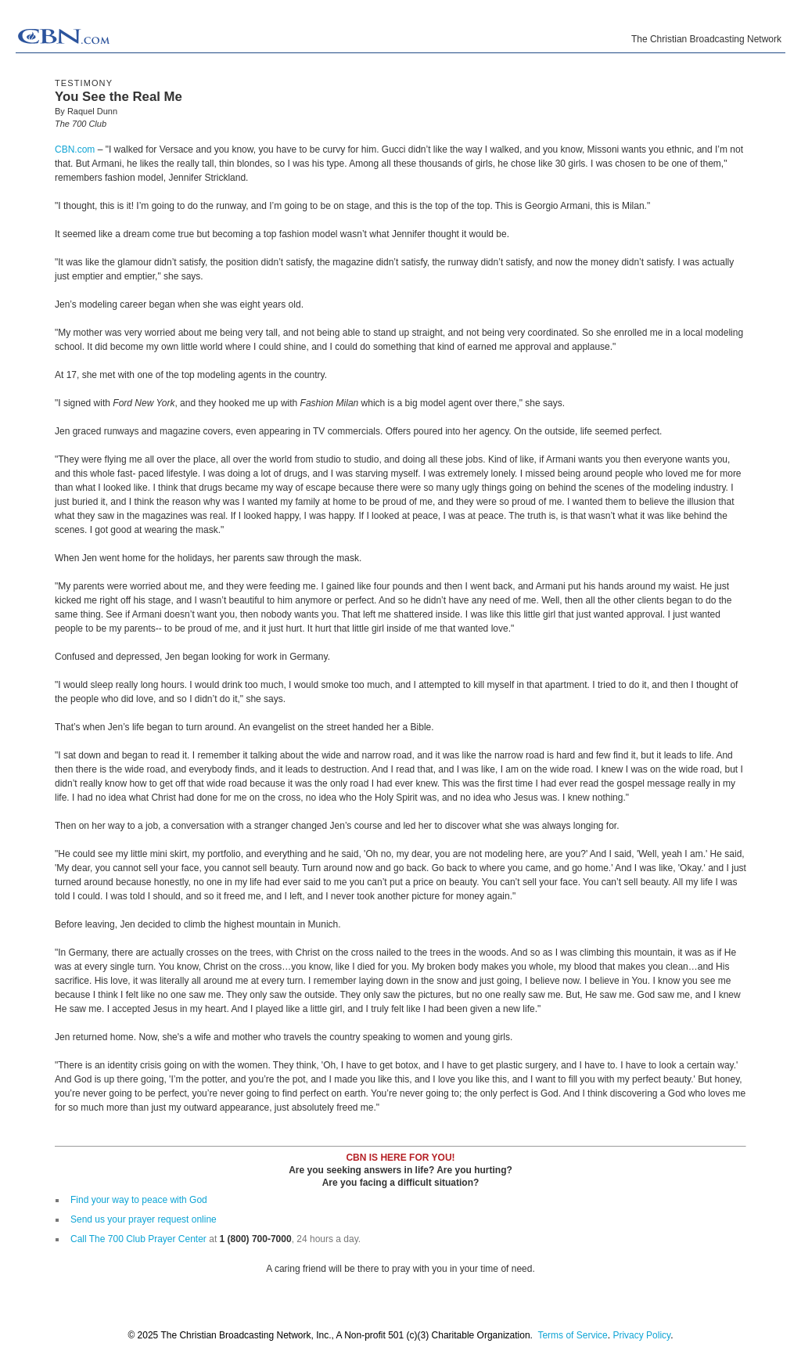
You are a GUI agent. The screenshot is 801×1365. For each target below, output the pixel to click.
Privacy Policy (641, 1335)
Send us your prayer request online (143, 1219)
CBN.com (75, 149)
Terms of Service (572, 1335)
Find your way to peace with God (138, 1199)
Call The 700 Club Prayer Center (138, 1239)
